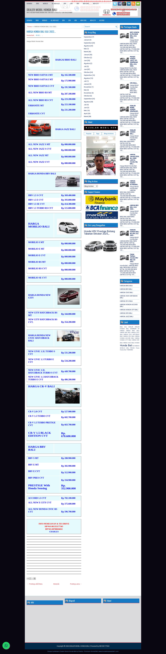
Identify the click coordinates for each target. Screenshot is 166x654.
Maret (86, 52)
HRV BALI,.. (134, 83)
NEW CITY (96, 3)
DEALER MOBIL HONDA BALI (42, 9)
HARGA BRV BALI (126, 289)
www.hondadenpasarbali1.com (109, 651)
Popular (88, 133)
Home (29, 27)
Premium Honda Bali (91, 651)
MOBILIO (45, 3)
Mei (85, 49)
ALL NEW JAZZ (56, 3)
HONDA (137, 343)
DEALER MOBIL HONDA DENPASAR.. (134, 108)
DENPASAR (133, 329)
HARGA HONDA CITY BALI (129, 310)
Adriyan (56, 651)
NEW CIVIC (86, 3)
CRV (71, 3)
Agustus (87, 46)
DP (138, 329)
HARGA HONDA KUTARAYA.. (134, 183)
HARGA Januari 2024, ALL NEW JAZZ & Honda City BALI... (134, 159)
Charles (80, 651)
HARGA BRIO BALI (126, 286)
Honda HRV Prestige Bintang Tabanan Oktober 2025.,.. (99, 232)
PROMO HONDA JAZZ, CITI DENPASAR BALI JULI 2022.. (134, 61)
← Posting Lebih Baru (34, 584)
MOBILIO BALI (124, 348)
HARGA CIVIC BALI (126, 292)
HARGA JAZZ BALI (126, 316)
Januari (86, 40)
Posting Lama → (76, 584)
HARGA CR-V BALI (126, 301)
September (88, 37)
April (85, 113)
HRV (78, 3)
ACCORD (101, 20)
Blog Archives (109, 133)
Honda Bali (30, 35)
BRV (65, 3)
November (87, 87)
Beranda (29, 3)
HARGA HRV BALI (126, 313)
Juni (85, 60)
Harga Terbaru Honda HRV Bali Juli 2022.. (134, 257)
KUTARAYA (136, 346)
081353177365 (104, 646)
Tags (97, 133)
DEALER (130, 327)
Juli (85, 66)
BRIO (37, 3)
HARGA (122, 330)
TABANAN (130, 350)
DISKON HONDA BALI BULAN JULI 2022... (134, 232)
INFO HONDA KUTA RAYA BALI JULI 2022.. (134, 35)
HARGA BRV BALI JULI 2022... (134, 207)
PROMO (132, 348)
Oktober (87, 57)
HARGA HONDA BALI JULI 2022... (41, 31)
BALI (121, 327)
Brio (125, 327)
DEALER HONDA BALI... (133, 132)
